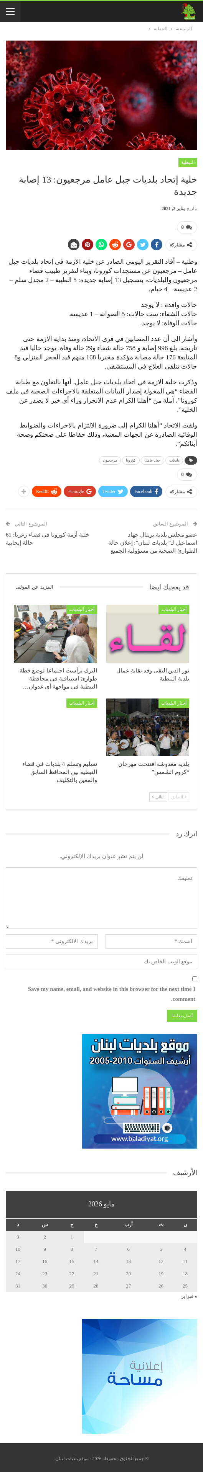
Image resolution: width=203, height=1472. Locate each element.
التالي (158, 794)
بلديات (174, 459)
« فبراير (189, 1293)
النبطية (188, 162)
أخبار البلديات (173, 606)
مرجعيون (110, 459)
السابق (178, 794)
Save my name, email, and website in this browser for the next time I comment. (111, 991)
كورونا (131, 459)
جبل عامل (153, 459)
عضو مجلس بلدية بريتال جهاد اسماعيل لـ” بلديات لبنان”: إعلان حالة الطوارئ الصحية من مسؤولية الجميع (152, 540)
